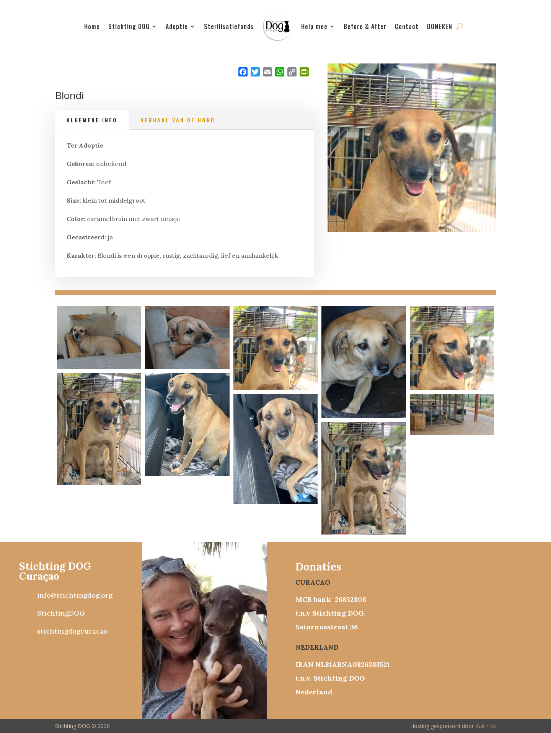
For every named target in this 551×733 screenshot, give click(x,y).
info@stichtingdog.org (74, 595)
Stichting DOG (129, 26)
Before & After (365, 26)
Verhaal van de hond (178, 120)
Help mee (314, 26)
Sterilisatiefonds (229, 26)
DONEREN (439, 26)
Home (92, 26)
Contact (407, 26)
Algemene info (92, 120)
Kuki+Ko (485, 726)
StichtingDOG (61, 613)
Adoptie (177, 26)
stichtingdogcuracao (72, 631)
